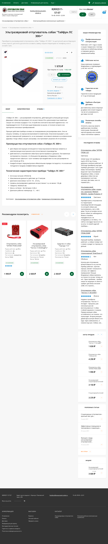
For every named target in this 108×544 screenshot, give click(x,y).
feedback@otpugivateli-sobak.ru (59, 495)
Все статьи (86, 451)
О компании (6, 3)
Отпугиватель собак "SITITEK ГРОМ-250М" (14, 245)
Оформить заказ (33, 521)
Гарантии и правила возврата (11, 528)
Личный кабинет (33, 518)
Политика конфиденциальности (12, 531)
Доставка (25, 3)
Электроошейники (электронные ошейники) (87, 516)
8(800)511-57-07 (6, 495)
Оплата (16, 3)
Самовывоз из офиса (54, 98)
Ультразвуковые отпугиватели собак (20, 27)
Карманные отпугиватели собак (53, 199)
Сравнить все (37, 214)
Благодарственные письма (10, 526)
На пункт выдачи (53, 90)
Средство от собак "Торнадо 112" (64, 245)
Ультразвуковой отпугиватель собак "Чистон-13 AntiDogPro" (39, 246)
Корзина (31, 516)
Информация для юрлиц (39, 3)
